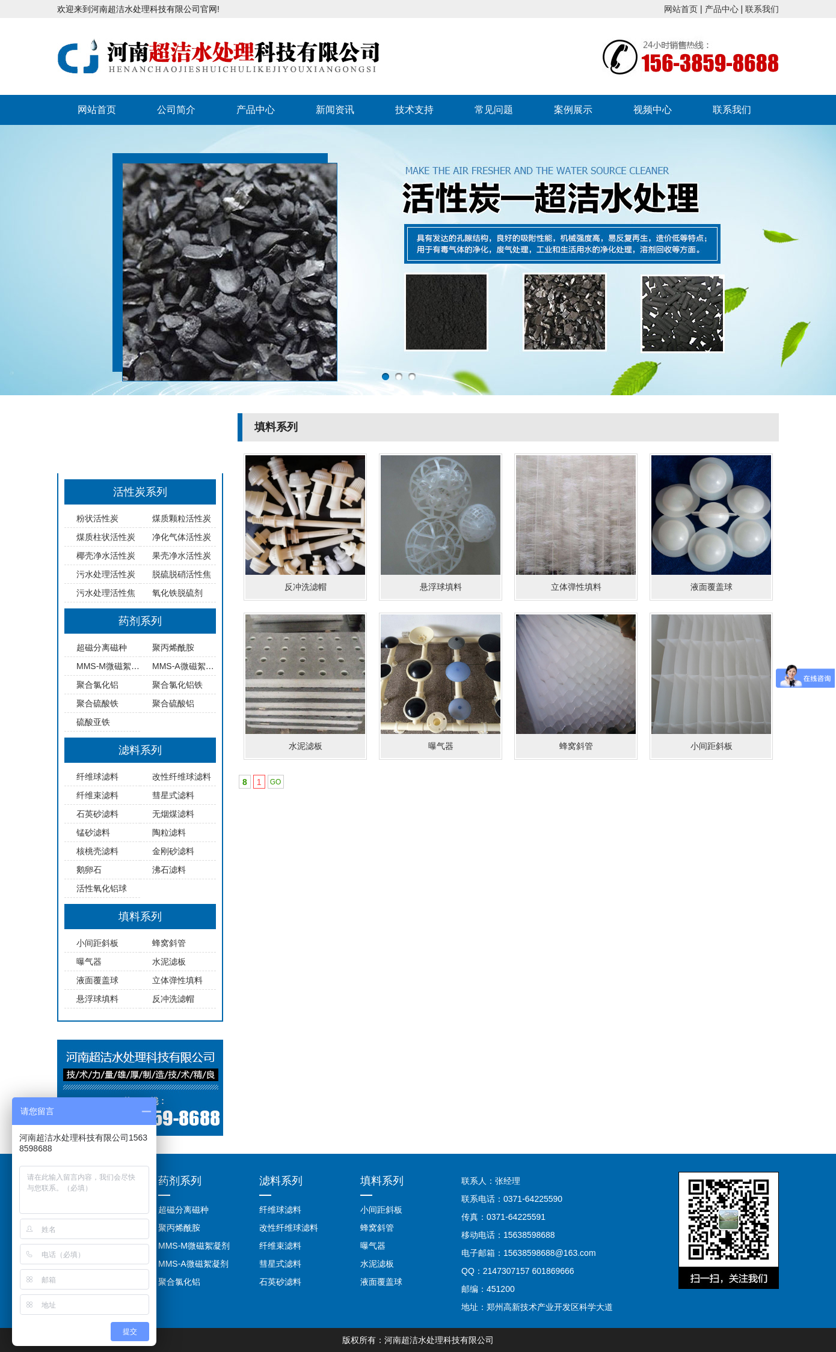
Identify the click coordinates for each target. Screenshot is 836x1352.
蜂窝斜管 (169, 943)
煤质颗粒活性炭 (181, 518)
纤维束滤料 (97, 795)
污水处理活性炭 (105, 574)
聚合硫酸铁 (97, 703)
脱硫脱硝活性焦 (181, 574)
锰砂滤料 (93, 832)
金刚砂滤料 (173, 851)
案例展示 (573, 110)
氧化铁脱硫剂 (177, 593)
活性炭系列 (140, 492)
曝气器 (89, 961)
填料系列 (140, 917)
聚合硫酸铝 (173, 703)
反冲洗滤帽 (173, 999)
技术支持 (414, 110)
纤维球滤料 (97, 776)
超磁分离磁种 (101, 647)
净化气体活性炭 (181, 537)
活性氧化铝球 (101, 888)
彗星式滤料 (173, 795)
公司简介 (176, 110)
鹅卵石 (89, 870)
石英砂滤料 (97, 814)
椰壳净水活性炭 (105, 555)
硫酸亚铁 (93, 722)
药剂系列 (140, 621)
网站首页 (681, 9)
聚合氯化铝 (97, 685)
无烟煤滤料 (173, 814)
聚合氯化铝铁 (177, 685)
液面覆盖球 (97, 980)
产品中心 (722, 9)
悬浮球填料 (97, 999)
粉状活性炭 (97, 518)
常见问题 (494, 110)
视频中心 (652, 110)
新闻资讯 (335, 110)
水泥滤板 (169, 961)
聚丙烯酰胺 (173, 647)
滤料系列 (140, 750)
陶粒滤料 (169, 832)
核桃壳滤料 (97, 851)
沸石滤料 (169, 870)
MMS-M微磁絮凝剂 (112, 666)
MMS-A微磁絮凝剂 (187, 666)
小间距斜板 (97, 943)
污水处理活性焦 (105, 593)
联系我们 (762, 9)
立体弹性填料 (177, 980)
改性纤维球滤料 (181, 776)
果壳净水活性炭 (181, 555)
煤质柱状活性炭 (105, 537)
